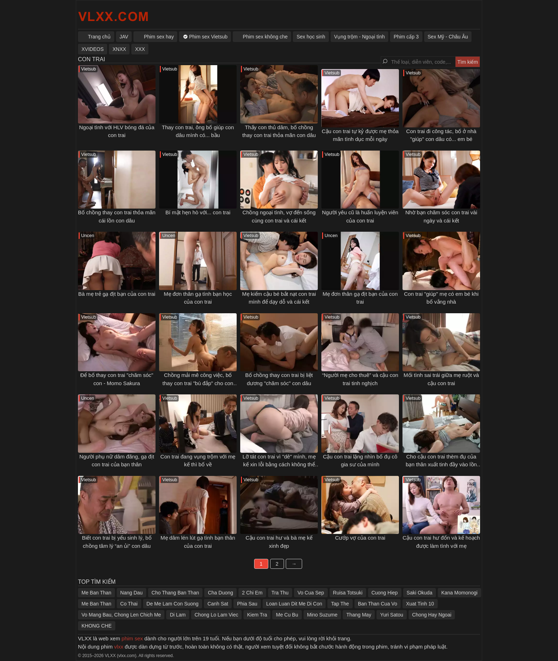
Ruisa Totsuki (348, 593)
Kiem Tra (257, 615)
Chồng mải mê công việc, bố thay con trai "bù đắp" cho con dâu (198, 383)
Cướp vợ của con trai (360, 538)
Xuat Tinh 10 (420, 604)
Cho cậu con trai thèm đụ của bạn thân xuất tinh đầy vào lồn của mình (441, 464)
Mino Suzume (322, 615)
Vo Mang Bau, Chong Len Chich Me (121, 615)
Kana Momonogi (459, 593)
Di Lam (177, 615)
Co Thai (129, 604)
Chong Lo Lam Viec (216, 615)
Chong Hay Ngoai (432, 615)
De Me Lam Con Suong (173, 604)
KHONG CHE (96, 626)
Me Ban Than (96, 593)
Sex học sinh (310, 37)
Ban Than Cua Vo (377, 604)
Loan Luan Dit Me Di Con (294, 604)
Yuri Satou (391, 615)
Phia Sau (247, 604)
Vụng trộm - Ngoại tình (359, 37)
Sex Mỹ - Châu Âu (448, 37)
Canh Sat (217, 604)
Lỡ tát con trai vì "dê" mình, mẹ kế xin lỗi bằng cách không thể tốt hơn (278, 464)
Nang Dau (131, 593)
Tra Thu (280, 593)
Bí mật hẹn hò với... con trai (198, 212)
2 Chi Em (252, 593)
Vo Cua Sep (311, 593)
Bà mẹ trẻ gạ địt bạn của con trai (117, 294)
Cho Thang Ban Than (175, 593)
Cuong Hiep (385, 593)
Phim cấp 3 (406, 37)
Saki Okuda (419, 593)
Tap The (340, 604)
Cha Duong (220, 593)
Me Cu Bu (287, 615)
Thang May (358, 615)
